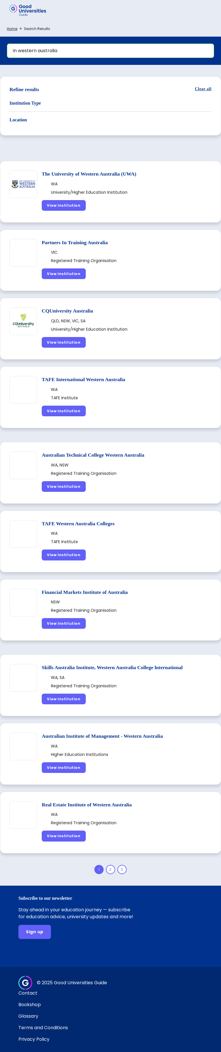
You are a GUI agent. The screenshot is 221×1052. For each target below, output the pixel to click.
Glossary (28, 1016)
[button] (208, 10)
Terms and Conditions (43, 1027)
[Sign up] (34, 932)
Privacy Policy (33, 1039)
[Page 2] (110, 869)
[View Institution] (64, 205)
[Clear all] (203, 89)
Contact (27, 993)
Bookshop (29, 1004)
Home (12, 28)
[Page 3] (122, 869)
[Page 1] (99, 869)
